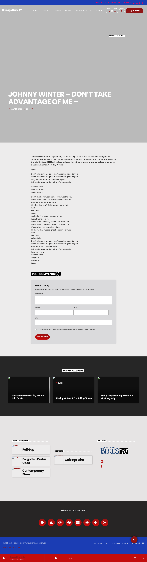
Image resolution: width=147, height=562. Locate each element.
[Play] (122, 10)
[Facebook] (142, 3)
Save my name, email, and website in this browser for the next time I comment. (66, 330)
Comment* (39, 294)
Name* (37, 308)
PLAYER (134, 10)
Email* (76, 308)
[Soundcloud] (137, 3)
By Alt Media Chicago (11, 548)
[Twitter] (134, 3)
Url (36, 318)
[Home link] (11, 11)
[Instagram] (140, 3)
